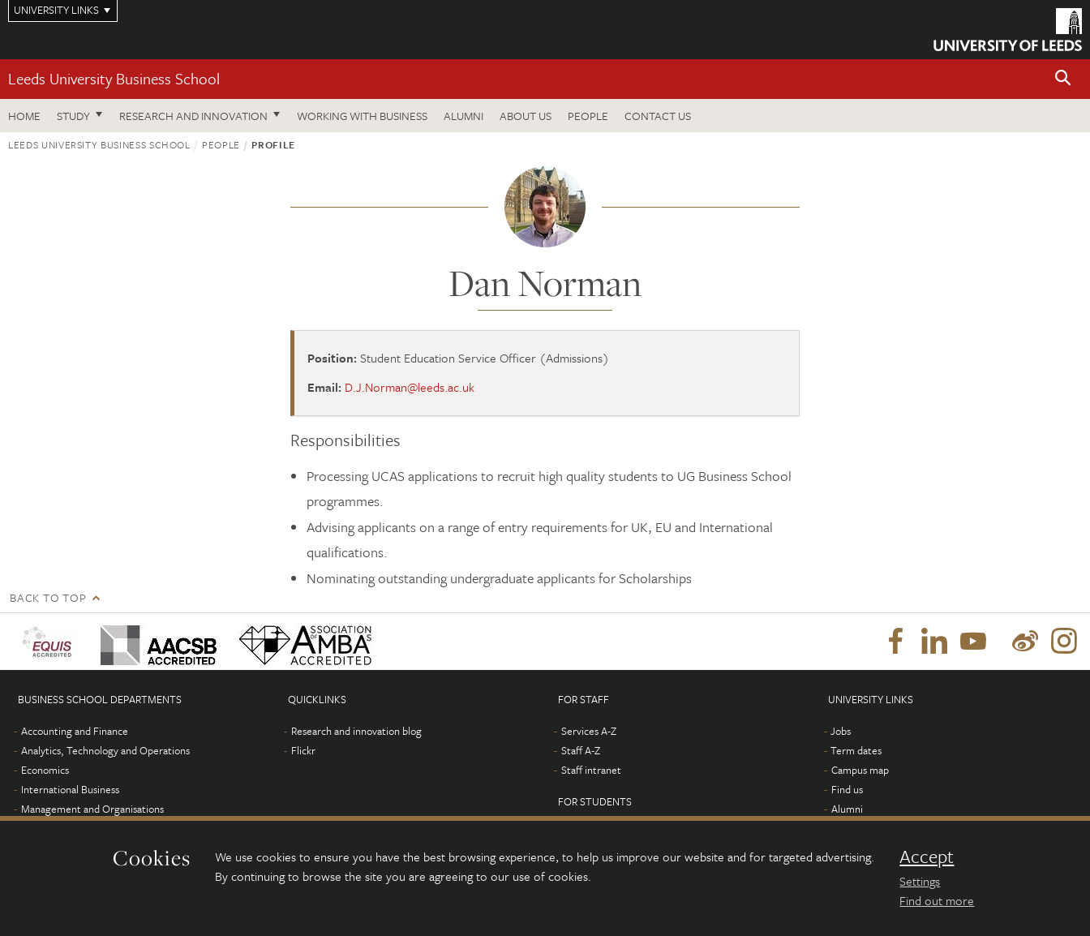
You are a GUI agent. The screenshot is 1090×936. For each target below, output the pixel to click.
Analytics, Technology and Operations (105, 750)
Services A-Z (588, 731)
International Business (70, 789)
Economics (45, 770)
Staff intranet (591, 770)
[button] (1063, 79)
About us (525, 115)
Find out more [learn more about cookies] (936, 900)
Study (73, 115)
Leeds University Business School (114, 78)
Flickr (303, 750)
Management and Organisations (92, 809)
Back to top (48, 597)
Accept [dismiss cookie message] (926, 856)
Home (24, 115)
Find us (847, 789)
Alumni (463, 115)
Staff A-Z (580, 750)
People (588, 115)
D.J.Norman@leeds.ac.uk (409, 387)
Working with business (362, 115)
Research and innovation (193, 115)
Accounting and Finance (74, 731)
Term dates (856, 750)
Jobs (840, 731)
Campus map (860, 770)
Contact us (657, 115)
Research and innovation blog (356, 731)
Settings (919, 881)
